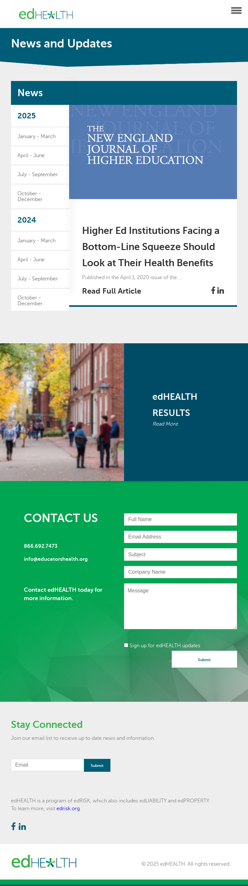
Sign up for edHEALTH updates (162, 646)
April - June (31, 155)
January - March (36, 136)
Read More (165, 424)
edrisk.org (68, 808)
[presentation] (173, 663)
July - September (37, 174)
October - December (30, 196)
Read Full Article (111, 291)
